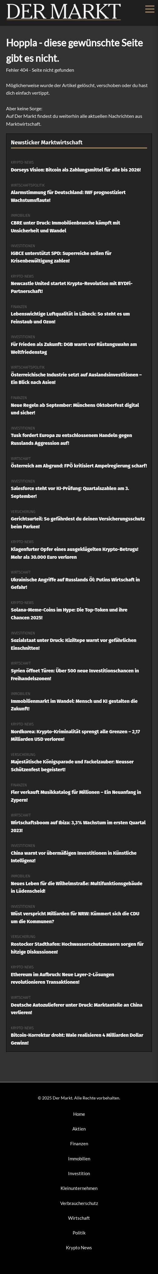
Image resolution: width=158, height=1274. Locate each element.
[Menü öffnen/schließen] (149, 9)
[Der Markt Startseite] (64, 19)
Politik (79, 1232)
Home (79, 1114)
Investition (79, 1173)
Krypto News (79, 1247)
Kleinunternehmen (79, 1188)
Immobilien (79, 1158)
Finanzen (79, 1143)
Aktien (79, 1128)
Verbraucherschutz (79, 1203)
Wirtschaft (79, 1218)
